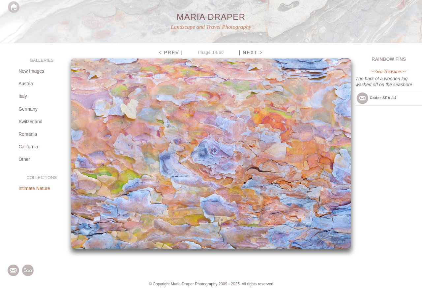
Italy (22, 96)
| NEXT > (251, 52)
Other (24, 159)
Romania (27, 134)
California (28, 146)
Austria (25, 83)
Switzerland (30, 121)
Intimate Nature (34, 188)
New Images (31, 71)
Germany (28, 109)
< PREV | (171, 52)
